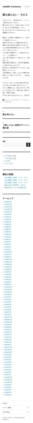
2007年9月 (8, 294)
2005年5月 (8, 365)
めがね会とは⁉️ (11, 158)
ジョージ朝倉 (7, 407)
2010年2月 (7, 247)
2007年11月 (8, 289)
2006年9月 (8, 324)
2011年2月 (7, 242)
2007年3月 (7, 309)
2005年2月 (8, 372)
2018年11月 (8, 224)
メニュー (27, 6)
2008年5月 (8, 277)
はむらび (7, 100)
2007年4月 (7, 307)
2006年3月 (8, 339)
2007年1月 (7, 314)
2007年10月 (8, 292)
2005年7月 (7, 360)
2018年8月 (7, 227)
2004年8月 (8, 387)
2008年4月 (8, 279)
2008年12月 (8, 259)
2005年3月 (7, 370)
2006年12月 (8, 317)
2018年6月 (7, 232)
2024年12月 (8, 207)
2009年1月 (7, 257)
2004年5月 (8, 395)
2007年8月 (7, 297)
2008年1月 (7, 284)
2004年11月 (8, 380)
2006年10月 (8, 322)
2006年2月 (8, 342)
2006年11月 (8, 319)
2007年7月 (7, 299)
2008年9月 (8, 267)
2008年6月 (8, 274)
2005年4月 (8, 367)
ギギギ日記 (24, 100)
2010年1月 (7, 249)
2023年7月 (7, 219)
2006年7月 (8, 329)
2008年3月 (7, 282)
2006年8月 (8, 327)
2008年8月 (8, 269)
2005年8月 (8, 357)
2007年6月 (8, 302)
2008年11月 (8, 262)
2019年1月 (7, 222)
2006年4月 (8, 337)
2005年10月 (8, 352)
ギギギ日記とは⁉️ (10, 156)
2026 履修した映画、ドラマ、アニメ (16, 177)
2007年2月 (7, 312)
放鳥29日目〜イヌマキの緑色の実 (15, 187)
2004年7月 (7, 390)
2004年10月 (8, 382)
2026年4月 (8, 202)
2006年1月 (7, 344)
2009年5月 (8, 254)
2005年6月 (8, 362)
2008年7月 (7, 272)
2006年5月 (8, 334)
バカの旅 (7, 161)
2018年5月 (7, 234)
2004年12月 (8, 377)
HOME (5, 403)
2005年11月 (8, 349)
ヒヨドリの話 (8, 163)
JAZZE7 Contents (12, 6)
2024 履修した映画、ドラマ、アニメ (16, 182)
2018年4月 (7, 237)
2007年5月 (7, 304)
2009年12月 (8, 252)
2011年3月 (7, 239)
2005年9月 (8, 354)
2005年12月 (8, 347)
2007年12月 (8, 287)
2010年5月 (7, 244)
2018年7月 (7, 229)
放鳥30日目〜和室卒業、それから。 (15, 185)
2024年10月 (8, 209)
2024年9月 (8, 212)
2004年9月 (8, 385)
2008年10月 (8, 264)
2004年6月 (8, 392)
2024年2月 (8, 217)
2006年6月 (8, 332)
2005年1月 (7, 375)
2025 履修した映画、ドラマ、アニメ (16, 180)
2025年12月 (8, 204)
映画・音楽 (8, 102)
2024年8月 (8, 214)
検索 (4, 141)
